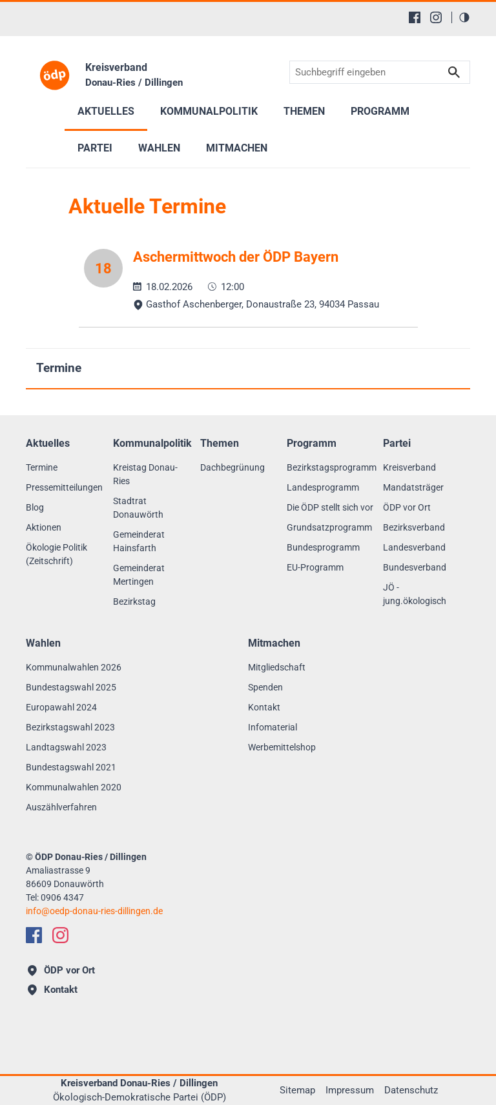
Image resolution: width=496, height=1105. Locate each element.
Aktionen (43, 527)
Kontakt (264, 707)
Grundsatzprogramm (329, 527)
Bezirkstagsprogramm (332, 467)
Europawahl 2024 (61, 707)
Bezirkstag (134, 601)
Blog (35, 507)
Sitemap (297, 1090)
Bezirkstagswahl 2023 (70, 727)
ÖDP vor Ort (407, 507)
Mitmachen (236, 148)
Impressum (350, 1090)
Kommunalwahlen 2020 (73, 787)
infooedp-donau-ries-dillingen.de (94, 911)
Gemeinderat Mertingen (139, 575)
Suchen (454, 72)
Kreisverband (409, 467)
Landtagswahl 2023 (66, 747)
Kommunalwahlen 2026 (73, 667)
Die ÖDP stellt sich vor (330, 507)
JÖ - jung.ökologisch (414, 594)
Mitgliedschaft (276, 667)
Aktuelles (106, 111)
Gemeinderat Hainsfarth (139, 541)
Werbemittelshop (282, 747)
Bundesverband (414, 567)
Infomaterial (272, 727)
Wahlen (159, 148)
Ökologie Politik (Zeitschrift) (56, 554)
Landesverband (414, 547)
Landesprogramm (323, 487)
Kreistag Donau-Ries (145, 474)
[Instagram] (436, 17)
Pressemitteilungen (64, 487)
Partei (95, 148)
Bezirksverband (414, 527)
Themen (304, 111)
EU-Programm (315, 567)
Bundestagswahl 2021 (71, 767)
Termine (58, 367)
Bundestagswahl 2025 (71, 687)
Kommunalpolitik (209, 111)
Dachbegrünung (232, 467)
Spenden (265, 687)
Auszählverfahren (61, 807)
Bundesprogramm (323, 547)
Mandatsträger (413, 487)
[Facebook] (414, 17)
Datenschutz (411, 1090)
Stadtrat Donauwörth (138, 508)
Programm (380, 111)
